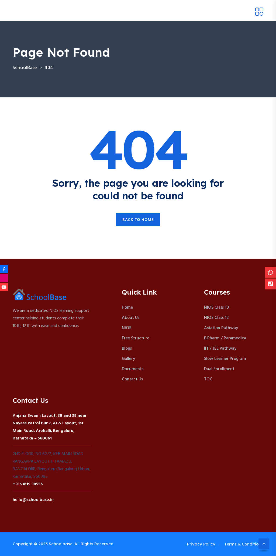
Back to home (138, 220)
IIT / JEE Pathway (220, 348)
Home (127, 307)
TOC (208, 379)
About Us (130, 317)
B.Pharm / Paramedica (225, 338)
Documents (132, 369)
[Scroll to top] (263, 543)
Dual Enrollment (219, 369)
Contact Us (132, 379)
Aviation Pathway (221, 328)
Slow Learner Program (225, 358)
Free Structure (135, 338)
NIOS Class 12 (216, 317)
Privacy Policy (201, 544)
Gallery (128, 358)
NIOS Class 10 (216, 307)
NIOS (126, 328)
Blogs (127, 348)
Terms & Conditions (243, 544)
